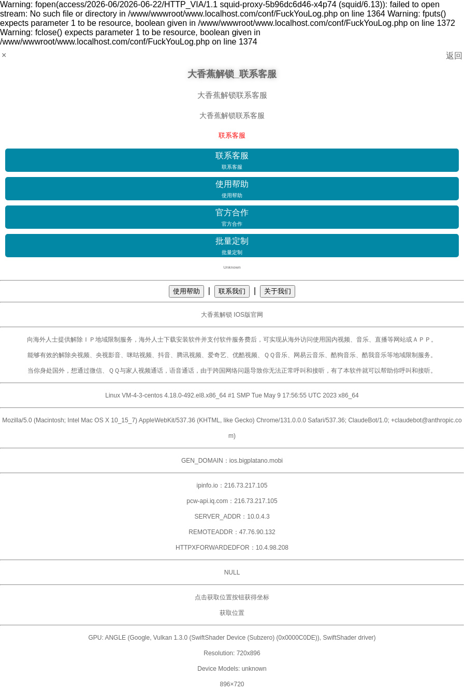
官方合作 (232, 218)
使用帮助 (232, 189)
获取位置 (232, 612)
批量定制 (232, 246)
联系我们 (232, 291)
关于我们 (277, 291)
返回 (454, 55)
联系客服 (232, 161)
